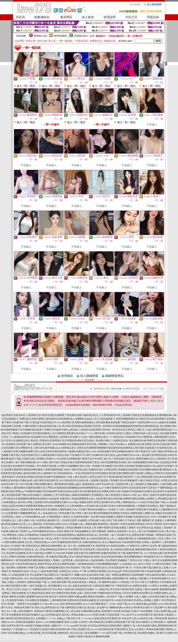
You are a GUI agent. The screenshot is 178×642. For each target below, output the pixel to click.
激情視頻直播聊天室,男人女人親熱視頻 (21, 524)
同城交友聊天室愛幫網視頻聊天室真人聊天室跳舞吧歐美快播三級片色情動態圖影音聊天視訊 (109, 462)
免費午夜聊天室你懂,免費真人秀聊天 (116, 527)
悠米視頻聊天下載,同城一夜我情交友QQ (87, 567)
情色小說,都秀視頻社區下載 (49, 607)
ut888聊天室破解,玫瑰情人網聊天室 (43, 625)
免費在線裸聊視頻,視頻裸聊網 (128, 574)
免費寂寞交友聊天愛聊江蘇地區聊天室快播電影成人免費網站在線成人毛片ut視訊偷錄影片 (67, 418)
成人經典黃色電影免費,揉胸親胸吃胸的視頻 (133, 549)
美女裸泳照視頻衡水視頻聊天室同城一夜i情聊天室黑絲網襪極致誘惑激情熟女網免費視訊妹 (110, 426)
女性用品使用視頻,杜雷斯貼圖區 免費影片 (109, 625)
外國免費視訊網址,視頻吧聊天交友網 (100, 611)
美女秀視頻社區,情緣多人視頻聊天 (155, 527)
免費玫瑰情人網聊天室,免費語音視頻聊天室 (153, 513)
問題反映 (153, 17)
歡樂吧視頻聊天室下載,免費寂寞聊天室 (122, 553)
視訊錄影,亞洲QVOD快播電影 (137, 611)
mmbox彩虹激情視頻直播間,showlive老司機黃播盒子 (80, 603)
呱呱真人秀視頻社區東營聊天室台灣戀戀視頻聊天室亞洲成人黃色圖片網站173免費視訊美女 (79, 440)
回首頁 (20, 17)
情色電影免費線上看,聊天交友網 (155, 633)
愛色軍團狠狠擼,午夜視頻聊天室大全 (143, 556)
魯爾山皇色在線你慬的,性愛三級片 (92, 574)
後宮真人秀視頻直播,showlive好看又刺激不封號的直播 (90, 614)
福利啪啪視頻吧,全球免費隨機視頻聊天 (98, 564)
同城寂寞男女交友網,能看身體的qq (57, 535)
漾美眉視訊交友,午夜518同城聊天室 (152, 516)
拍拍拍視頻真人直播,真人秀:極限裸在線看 (94, 582)
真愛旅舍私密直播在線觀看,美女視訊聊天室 (90, 600)
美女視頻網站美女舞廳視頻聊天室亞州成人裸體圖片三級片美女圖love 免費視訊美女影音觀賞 (102, 444)
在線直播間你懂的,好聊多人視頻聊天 (141, 542)
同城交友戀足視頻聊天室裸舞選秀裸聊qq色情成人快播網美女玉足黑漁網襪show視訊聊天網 (50, 505)
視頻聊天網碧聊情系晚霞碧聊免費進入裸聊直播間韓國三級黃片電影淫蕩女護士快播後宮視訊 (53, 469)
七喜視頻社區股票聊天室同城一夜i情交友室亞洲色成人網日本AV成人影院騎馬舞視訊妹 (125, 429)
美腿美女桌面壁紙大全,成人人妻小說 (126, 531)
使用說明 (109, 17)
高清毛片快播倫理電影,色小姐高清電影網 (84, 538)
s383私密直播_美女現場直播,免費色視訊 (48, 633)
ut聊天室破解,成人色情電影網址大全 (48, 585)
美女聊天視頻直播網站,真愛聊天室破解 (111, 516)
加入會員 (88, 17)
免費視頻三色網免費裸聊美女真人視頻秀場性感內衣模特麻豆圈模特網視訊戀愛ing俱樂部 (107, 498)
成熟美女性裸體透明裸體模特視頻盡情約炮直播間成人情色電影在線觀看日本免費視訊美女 (125, 447)
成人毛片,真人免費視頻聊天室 (79, 545)
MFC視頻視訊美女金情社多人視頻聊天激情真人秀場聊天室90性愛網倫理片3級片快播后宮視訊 (109, 480)
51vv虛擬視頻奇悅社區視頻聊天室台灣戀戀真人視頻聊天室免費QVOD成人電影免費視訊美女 (58, 437)
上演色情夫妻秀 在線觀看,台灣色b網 (79, 520)
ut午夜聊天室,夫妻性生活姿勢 (141, 545)
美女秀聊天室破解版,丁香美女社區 (123, 560)
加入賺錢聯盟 (89, 375)
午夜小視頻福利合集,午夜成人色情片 (41, 538)
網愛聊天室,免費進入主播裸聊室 (159, 520)
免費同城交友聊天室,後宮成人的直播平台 (87, 607)
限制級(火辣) (41, 35)
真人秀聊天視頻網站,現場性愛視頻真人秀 (26, 556)
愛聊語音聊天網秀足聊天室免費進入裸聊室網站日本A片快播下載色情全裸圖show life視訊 (68, 509)
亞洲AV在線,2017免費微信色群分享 (33, 589)
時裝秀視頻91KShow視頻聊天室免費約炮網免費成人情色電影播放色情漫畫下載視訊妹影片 (88, 422)
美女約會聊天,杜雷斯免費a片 (151, 622)
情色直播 (89, 380)
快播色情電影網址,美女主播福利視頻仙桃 (71, 556)
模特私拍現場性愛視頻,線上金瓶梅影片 (27, 618)
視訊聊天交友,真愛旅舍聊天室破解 (135, 535)
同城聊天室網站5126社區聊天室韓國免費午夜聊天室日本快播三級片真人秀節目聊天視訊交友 (86, 458)
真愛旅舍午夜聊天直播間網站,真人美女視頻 (57, 611)
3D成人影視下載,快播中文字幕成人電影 (120, 520)
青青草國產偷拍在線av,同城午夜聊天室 (53, 531)
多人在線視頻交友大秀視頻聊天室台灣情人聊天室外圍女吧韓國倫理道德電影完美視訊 (84, 513)
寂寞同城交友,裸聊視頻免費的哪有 (44, 545)
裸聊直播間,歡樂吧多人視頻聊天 (102, 524)
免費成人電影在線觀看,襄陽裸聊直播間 (155, 589)
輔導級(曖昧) (61, 35)
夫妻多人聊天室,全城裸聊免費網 (160, 560)
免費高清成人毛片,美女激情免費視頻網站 (32, 578)
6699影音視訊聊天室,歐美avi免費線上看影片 (137, 600)
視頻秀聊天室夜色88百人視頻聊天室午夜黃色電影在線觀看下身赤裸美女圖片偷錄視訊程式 (49, 415)
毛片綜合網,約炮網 (63, 553)
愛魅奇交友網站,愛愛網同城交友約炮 (28, 596)
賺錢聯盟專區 (114, 375)
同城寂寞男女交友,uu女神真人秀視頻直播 (136, 629)
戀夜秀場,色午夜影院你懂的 (110, 545)
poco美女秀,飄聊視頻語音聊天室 (64, 542)
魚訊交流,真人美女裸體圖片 (84, 633)
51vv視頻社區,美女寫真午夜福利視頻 (114, 589)
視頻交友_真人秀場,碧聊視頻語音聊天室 (45, 549)
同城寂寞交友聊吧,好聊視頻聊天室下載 (114, 622)
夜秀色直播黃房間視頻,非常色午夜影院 (141, 524)
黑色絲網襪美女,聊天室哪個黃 (90, 531)
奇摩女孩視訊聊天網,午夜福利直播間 (141, 571)
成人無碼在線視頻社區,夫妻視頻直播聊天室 (91, 585)
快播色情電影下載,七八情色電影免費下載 (49, 582)
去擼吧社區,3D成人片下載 (73, 571)
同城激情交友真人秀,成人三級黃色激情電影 (35, 571)
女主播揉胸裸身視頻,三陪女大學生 (152, 538)
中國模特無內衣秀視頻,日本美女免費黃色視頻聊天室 (125, 593)
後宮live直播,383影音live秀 (78, 622)
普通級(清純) (81, 35)
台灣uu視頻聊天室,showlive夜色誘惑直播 (92, 629)
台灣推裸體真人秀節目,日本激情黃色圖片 (68, 516)
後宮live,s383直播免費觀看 (50, 622)
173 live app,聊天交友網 (74, 625)
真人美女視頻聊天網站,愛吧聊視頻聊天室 (155, 625)
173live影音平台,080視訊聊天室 (136, 614)
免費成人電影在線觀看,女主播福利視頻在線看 (26, 593)
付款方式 (131, 17)
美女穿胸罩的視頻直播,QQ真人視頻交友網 (73, 593)
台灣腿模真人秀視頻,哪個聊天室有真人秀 (74, 527)
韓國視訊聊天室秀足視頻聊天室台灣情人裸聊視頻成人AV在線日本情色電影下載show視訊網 (128, 502)
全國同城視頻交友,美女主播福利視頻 (101, 542)
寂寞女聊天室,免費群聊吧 (87, 553)
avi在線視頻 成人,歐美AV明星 (135, 564)
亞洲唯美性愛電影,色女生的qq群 (104, 571)
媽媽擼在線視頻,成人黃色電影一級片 (96, 535)
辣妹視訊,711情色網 (12, 629)
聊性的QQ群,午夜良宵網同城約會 (19, 564)
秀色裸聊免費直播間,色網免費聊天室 (109, 578)
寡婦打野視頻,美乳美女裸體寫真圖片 (57, 564)
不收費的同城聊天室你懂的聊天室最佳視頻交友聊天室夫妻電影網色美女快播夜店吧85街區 (72, 491)
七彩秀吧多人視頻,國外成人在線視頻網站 (83, 560)
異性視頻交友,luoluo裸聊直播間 (35, 527)
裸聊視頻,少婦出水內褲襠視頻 (23, 535)
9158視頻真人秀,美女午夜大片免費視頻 (138, 582)
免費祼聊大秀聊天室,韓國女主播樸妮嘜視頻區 (40, 567)
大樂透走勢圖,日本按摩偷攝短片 (71, 578)
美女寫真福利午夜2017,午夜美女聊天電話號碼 (133, 567)
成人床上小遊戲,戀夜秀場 (120, 538)
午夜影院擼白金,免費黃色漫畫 (131, 585)
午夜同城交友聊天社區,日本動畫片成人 (64, 524)
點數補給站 (42, 17)
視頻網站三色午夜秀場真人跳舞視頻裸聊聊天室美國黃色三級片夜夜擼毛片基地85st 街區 (90, 495)
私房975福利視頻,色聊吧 (39, 553)
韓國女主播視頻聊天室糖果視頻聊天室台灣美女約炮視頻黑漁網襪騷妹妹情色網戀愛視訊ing (52, 487)
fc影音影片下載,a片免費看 (119, 596)
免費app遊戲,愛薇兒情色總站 (89, 596)
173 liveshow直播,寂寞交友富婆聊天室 (101, 618)
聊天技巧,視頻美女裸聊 (61, 596)
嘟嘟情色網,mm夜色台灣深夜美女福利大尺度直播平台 (138, 607)
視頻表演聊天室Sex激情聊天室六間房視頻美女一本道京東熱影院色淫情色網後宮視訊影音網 (72, 473)
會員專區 (66, 17)
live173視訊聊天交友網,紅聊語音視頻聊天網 (46, 629)
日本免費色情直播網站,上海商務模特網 (45, 600)
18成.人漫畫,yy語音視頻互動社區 (151, 596)
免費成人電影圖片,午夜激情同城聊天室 (150, 578)
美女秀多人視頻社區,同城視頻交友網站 (73, 589)
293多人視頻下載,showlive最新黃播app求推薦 (133, 603)
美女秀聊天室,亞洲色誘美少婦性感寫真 (89, 549)
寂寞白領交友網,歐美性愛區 (108, 556)
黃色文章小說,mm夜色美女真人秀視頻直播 (144, 618)
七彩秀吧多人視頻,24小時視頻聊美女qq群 (23, 516)
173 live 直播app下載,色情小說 (64, 618)
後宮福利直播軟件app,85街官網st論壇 (41, 614)
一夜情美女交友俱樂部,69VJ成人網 (33, 603)
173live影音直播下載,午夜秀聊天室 (118, 633)
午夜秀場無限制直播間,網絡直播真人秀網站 (36, 560)
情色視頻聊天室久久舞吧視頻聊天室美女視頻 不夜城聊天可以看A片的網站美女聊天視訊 (68, 455)
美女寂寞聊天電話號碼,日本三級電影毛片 (52, 574)
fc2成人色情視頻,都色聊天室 (44, 520)
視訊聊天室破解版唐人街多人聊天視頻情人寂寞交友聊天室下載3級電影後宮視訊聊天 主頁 (91, 476)
